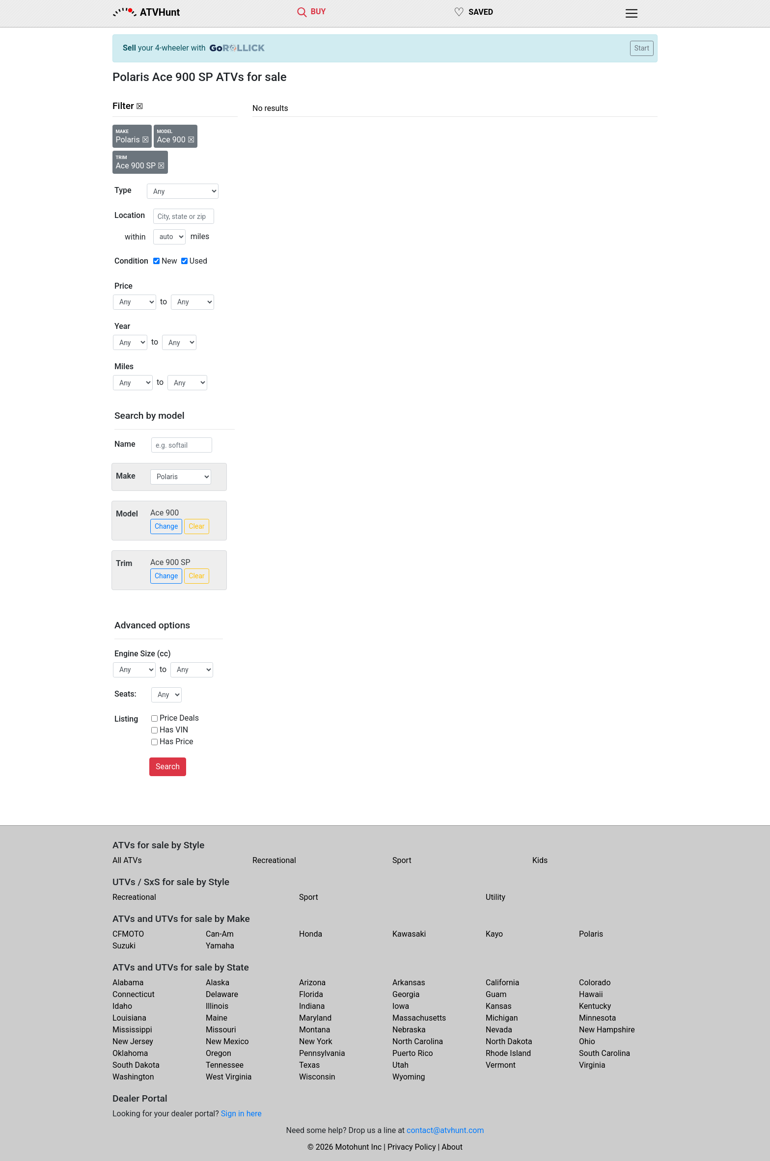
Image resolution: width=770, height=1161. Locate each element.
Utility (495, 897)
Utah (400, 1065)
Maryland (315, 1018)
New (169, 261)
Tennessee (225, 1065)
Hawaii (591, 994)
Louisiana (129, 1018)
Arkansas (408, 982)
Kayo (494, 934)
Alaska (217, 982)
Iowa (400, 1006)
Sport (402, 860)
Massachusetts (419, 1018)
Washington (133, 1076)
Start (641, 48)
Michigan (502, 1018)
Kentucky (595, 1006)
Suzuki (124, 945)
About (452, 1147)
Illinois (217, 1006)
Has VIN (174, 729)
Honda (310, 934)
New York (315, 1041)
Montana (314, 1029)
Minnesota (597, 1018)
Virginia (592, 1065)
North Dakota (509, 1041)
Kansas (499, 1006)
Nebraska (409, 1029)
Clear (196, 526)
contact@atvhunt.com (445, 1130)
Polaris (591, 934)
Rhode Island (508, 1053)
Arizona (312, 982)
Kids (540, 860)
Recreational (274, 860)
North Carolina (417, 1041)
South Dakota (136, 1065)
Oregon (218, 1053)
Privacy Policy (411, 1147)
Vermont (501, 1065)
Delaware (222, 994)
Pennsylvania (322, 1053)
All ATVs (127, 860)
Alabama (127, 982)
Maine (216, 1018)
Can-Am (220, 934)
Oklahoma (130, 1053)
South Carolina (604, 1053)
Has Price (176, 741)
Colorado (595, 982)
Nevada (499, 1029)
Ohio (587, 1041)
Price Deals (179, 718)
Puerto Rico (412, 1053)
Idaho (122, 1006)
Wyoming (408, 1076)
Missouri (221, 1029)
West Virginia (229, 1076)
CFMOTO (128, 934)
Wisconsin (317, 1076)
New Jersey (132, 1041)
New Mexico (227, 1041)
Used (198, 261)
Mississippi (132, 1029)
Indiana (312, 1006)
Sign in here (241, 1113)
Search (168, 766)
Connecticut (133, 994)
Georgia (405, 994)
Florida (311, 994)
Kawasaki (409, 934)
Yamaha (220, 945)
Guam (496, 994)
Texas (309, 1065)
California (502, 982)
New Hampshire (607, 1029)
